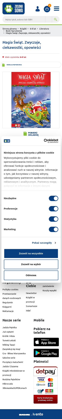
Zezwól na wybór (31, 264)
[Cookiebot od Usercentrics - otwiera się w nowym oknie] (44, 141)
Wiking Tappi (8, 344)
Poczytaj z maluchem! (12, 362)
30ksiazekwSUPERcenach (14, 388)
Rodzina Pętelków (11, 379)
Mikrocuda (7, 383)
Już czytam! (8, 331)
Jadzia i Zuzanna (10, 366)
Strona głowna (9, 28)
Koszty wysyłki (50, 290)
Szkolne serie (8, 357)
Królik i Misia (8, 336)
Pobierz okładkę (33, 134)
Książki (23, 28)
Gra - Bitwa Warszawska (14, 353)
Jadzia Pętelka (9, 327)
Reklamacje (8, 311)
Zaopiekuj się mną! (11, 349)
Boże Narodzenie (14, 30)
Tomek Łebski (9, 340)
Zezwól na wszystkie (31, 253)
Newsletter (31, 293)
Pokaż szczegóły (42, 242)
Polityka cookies (10, 289)
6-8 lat (33, 28)
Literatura (44, 28)
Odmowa (31, 275)
